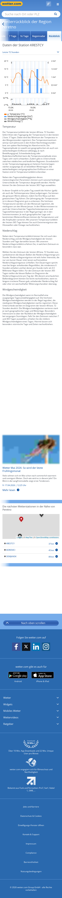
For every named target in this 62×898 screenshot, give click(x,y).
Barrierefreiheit (31, 862)
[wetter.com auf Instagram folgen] (46, 646)
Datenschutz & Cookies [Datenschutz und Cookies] (31, 816)
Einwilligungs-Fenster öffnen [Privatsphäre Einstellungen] (31, 825)
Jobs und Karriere (31, 806)
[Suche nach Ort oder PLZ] (31, 14)
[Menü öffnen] (56, 3)
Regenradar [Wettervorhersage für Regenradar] (38, 36)
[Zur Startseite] (13, 4)
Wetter (7, 697)
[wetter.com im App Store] (42, 677)
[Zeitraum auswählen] (31, 52)
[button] (31, 697)
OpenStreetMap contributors (47, 537)
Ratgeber (8, 723)
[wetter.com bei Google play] (18, 677)
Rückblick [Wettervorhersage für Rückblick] (54, 36)
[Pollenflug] (48, 3)
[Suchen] (55, 14)
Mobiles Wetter (12, 710)
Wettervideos (10, 717)
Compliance (31, 852)
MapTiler (28, 537)
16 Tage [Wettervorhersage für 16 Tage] (24, 36)
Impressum (31, 843)
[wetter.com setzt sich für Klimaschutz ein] (31, 767)
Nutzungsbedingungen (31, 871)
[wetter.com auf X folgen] (26, 647)
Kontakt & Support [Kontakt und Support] (31, 834)
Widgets (7, 704)
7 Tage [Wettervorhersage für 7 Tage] (12, 36)
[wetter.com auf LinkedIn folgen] (36, 646)
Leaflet (19, 537)
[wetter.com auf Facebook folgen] (16, 646)
